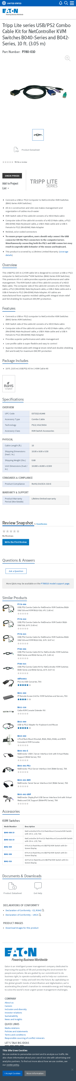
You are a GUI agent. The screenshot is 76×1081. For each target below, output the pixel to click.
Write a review (21, 162)
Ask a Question (16, 571)
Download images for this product (22, 928)
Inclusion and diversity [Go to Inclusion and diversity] (16, 1009)
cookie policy (13, 1064)
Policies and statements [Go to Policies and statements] (16, 1031)
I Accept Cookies (12, 1073)
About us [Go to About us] (9, 1002)
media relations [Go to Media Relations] (12, 1028)
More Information (35, 1073)
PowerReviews (41, 524)
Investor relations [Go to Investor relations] (13, 1012)
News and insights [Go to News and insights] (13, 1019)
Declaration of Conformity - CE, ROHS (23, 910)
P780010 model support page (55, 583)
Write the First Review (16, 542)
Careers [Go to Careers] (8, 1006)
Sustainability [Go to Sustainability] (11, 1016)
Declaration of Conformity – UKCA (22, 915)
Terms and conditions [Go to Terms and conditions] (15, 1034)
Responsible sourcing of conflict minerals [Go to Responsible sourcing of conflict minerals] (25, 1038)
